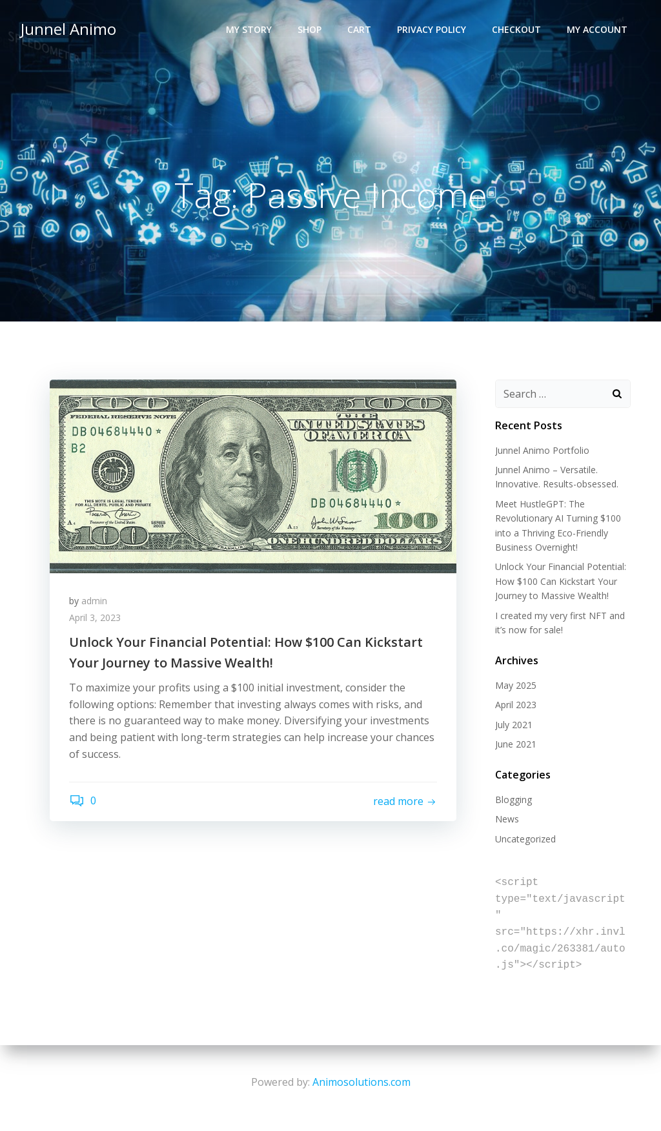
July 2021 (514, 724)
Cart (359, 29)
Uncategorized (525, 839)
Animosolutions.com (361, 1082)
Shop (309, 29)
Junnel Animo (68, 28)
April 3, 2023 (95, 617)
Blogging (513, 799)
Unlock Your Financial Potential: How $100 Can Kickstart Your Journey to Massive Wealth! (560, 581)
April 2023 (515, 704)
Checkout (516, 29)
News (507, 819)
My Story (249, 29)
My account (597, 29)
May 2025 (515, 685)
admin (94, 601)
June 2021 (515, 744)
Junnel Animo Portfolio (542, 450)
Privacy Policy (431, 29)
